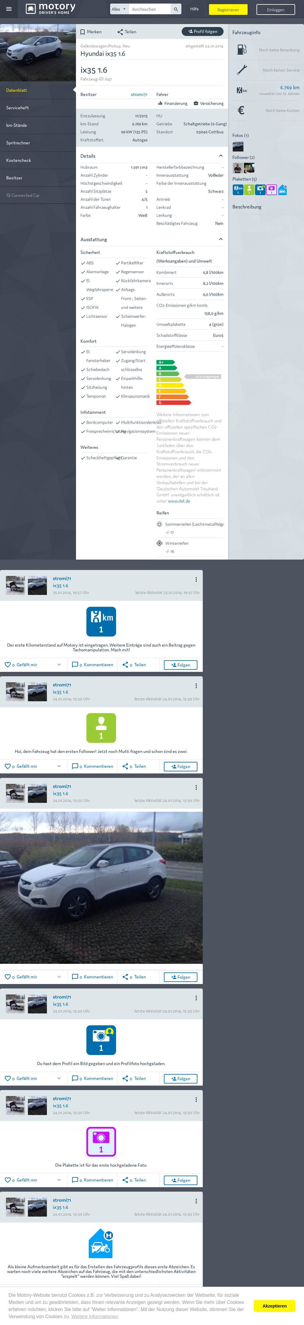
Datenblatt (16, 90)
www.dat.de (179, 500)
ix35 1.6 (60, 585)
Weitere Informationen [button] (94, 1316)
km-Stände (16, 125)
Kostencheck (18, 160)
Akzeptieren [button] (274, 1306)
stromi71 (139, 94)
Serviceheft (17, 107)
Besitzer (14, 177)
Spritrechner (18, 142)
